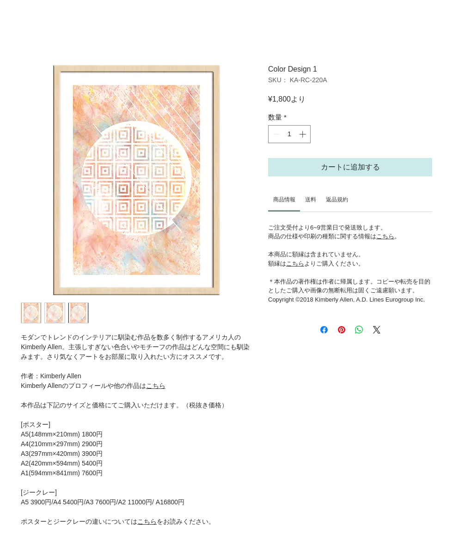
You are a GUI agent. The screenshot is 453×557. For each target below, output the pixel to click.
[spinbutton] (289, 134)
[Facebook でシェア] (324, 329)
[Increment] (303, 134)
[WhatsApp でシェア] (359, 329)
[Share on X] (376, 329)
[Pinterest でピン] (341, 329)
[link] (284, 199)
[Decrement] (275, 134)
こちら (155, 385)
